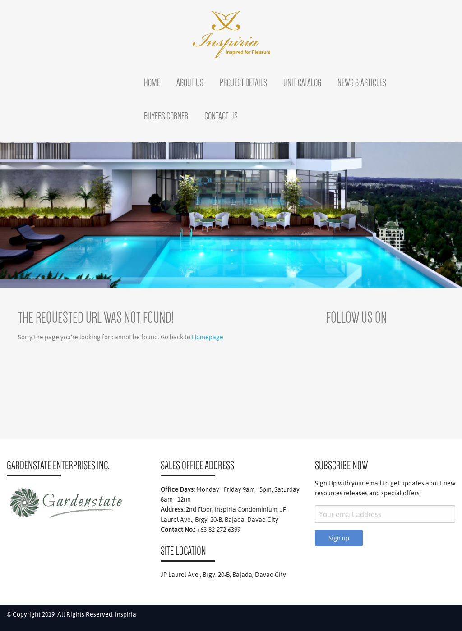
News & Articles (361, 82)
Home (152, 82)
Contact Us (221, 115)
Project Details (243, 82)
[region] (231, 215)
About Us (189, 82)
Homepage (207, 337)
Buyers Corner (166, 115)
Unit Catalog (302, 82)
